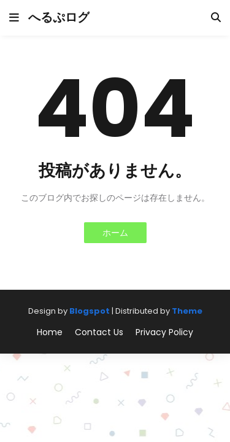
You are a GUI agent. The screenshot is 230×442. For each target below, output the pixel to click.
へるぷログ (59, 17)
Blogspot (89, 311)
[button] (14, 18)
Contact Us (99, 332)
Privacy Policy (164, 332)
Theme (187, 311)
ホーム (115, 233)
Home (50, 332)
